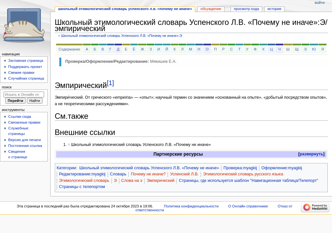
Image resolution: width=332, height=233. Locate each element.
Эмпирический (161, 180)
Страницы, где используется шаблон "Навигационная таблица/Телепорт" (248, 180)
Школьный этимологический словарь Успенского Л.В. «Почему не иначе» (149, 168)
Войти (320, 3)
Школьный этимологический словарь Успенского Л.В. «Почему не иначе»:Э (121, 36)
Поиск (7, 87)
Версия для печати (24, 140)
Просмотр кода (246, 9)
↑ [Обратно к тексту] (69, 144)
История (274, 9)
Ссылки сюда (19, 116)
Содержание (69, 49)
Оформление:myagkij (281, 168)
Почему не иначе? (148, 174)
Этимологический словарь (84, 180)
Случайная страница (26, 78)
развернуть (311, 154)
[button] (311, 154)
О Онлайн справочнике (248, 206)
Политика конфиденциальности (191, 206)
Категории (66, 168)
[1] (110, 82)
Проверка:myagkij (240, 168)
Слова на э (131, 180)
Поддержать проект (25, 67)
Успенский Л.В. (184, 174)
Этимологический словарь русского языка (243, 174)
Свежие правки (21, 72)
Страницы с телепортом (82, 186)
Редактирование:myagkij (82, 174)
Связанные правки (24, 122)
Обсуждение (210, 9)
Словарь (118, 174)
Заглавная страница (25, 60)
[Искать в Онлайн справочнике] (24, 94)
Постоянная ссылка (25, 146)
